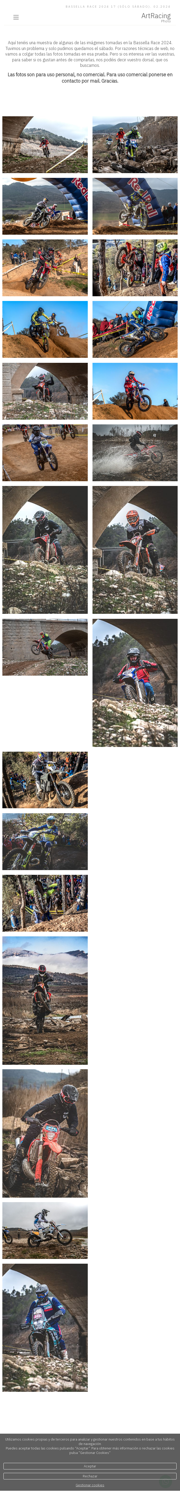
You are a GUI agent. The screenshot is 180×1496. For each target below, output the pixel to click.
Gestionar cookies (90, 1485)
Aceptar (90, 1466)
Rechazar (90, 1476)
